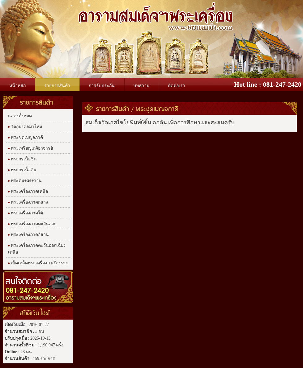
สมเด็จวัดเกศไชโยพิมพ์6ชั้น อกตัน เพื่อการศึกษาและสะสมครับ (159, 122)
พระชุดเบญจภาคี (157, 108)
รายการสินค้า (112, 108)
